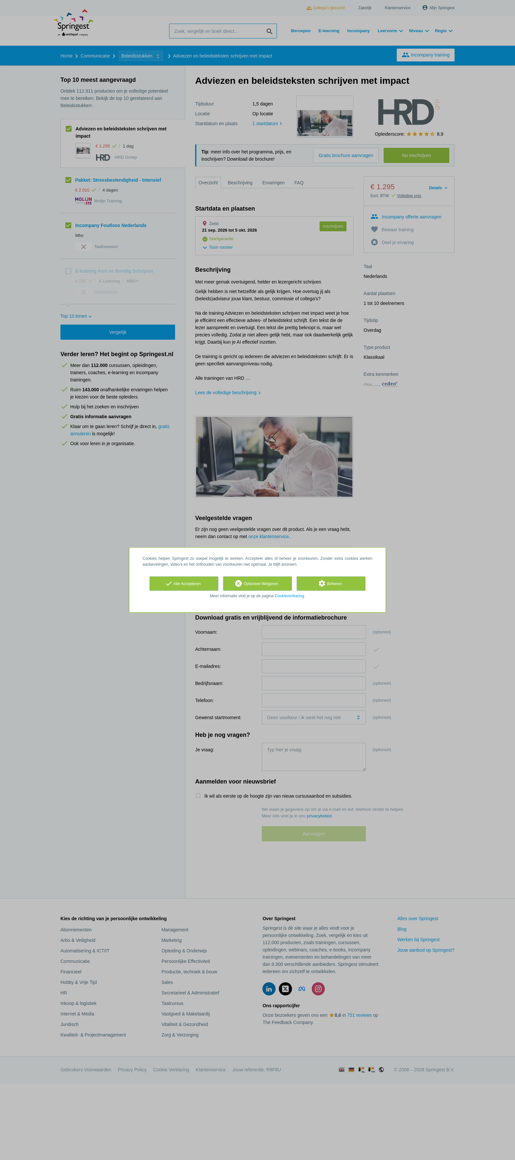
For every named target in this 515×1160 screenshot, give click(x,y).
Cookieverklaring (289, 596)
